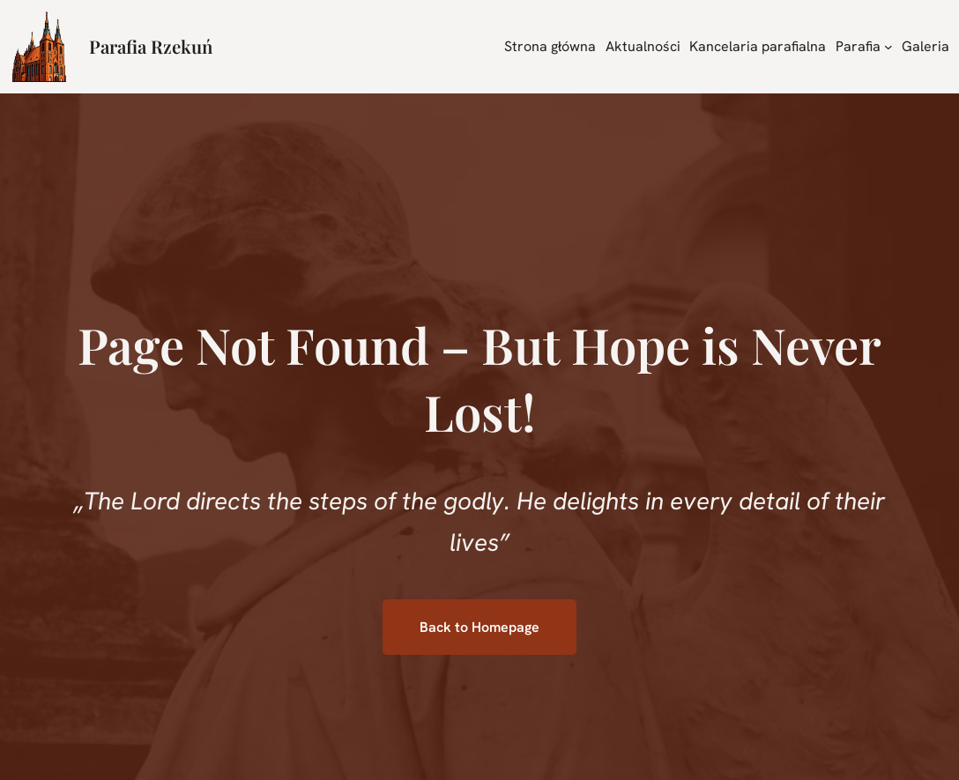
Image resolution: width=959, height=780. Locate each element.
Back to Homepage (479, 627)
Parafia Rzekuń (150, 46)
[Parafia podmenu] (888, 46)
